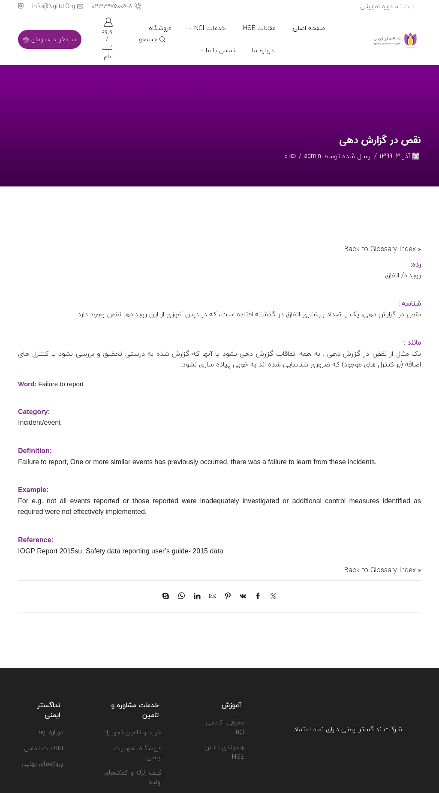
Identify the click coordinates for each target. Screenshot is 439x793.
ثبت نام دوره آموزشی (387, 6)
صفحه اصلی (309, 27)
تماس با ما (217, 50)
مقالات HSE (259, 27)
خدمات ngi (207, 27)
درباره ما (263, 50)
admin (312, 156)
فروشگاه (160, 27)
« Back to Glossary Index (382, 249)
